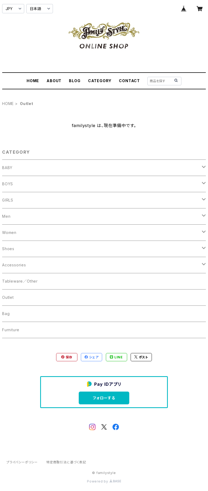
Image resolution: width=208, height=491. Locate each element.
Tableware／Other (20, 281)
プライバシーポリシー (22, 462)
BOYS (7, 184)
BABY (7, 167)
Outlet (8, 297)
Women (9, 232)
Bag (6, 313)
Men (6, 216)
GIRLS (7, 200)
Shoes (8, 248)
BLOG (74, 80)
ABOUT (54, 80)
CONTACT (129, 80)
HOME (33, 80)
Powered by (104, 481)
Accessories (14, 265)
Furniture (10, 330)
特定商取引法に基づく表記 (66, 462)
